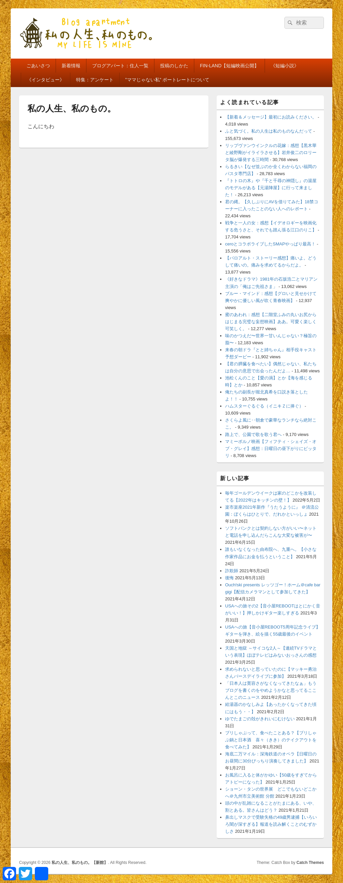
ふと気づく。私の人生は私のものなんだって (268, 131)
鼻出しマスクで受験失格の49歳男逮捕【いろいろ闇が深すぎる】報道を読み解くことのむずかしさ (271, 824)
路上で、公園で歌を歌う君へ (253, 434)
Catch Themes (310, 862)
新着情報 (71, 65)
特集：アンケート (95, 79)
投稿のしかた (174, 65)
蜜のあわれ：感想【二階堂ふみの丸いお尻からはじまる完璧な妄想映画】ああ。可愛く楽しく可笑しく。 (271, 321)
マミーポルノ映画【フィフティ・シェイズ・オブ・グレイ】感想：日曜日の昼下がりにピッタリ (271, 448)
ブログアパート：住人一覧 (120, 65)
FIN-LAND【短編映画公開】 (229, 65)
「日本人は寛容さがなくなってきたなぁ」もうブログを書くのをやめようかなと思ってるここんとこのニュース (271, 690)
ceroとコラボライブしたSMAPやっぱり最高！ (270, 243)
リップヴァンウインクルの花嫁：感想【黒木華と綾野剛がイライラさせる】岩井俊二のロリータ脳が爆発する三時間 (271, 152)
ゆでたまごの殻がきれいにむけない (260, 718)
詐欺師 (231, 570)
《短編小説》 (285, 65)
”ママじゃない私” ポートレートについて (167, 79)
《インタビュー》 (45, 79)
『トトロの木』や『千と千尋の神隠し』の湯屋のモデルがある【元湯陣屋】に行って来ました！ (271, 187)
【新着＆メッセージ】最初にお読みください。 (271, 117)
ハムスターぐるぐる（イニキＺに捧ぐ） (264, 406)
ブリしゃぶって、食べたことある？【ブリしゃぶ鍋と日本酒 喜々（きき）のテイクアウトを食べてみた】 (271, 739)
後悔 (229, 577)
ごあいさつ (38, 65)
